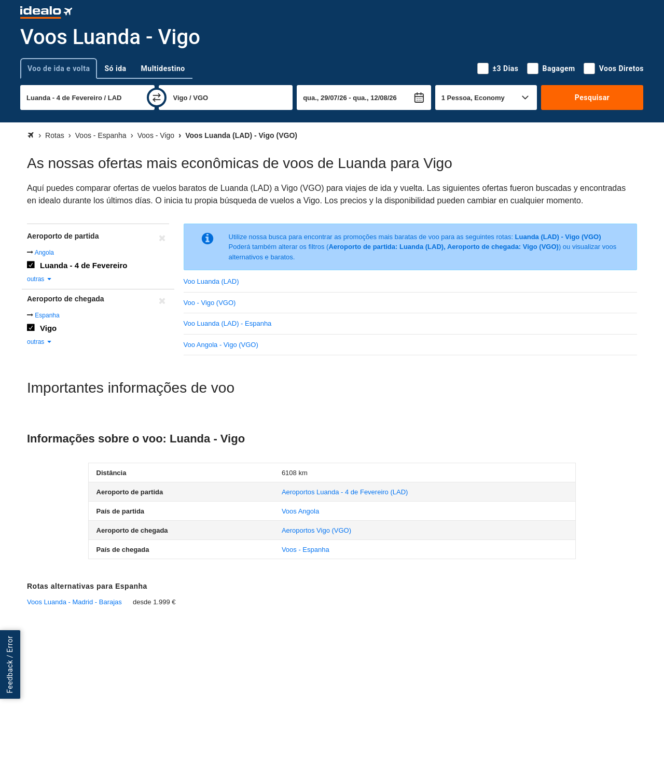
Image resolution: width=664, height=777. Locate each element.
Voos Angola (300, 511)
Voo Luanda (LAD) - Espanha (228, 323)
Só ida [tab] (115, 68)
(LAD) (345, 492)
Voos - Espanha (305, 549)
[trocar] (157, 97)
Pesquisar (592, 97)
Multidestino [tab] (163, 68)
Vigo (48, 328)
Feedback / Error (10, 664)
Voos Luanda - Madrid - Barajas (74, 602)
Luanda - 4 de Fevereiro (83, 265)
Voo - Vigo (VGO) (210, 303)
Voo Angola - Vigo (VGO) (221, 345)
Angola (44, 252)
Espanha (47, 315)
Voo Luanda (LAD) (211, 281)
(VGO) (316, 530)
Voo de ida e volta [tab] (58, 68)
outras (39, 279)
